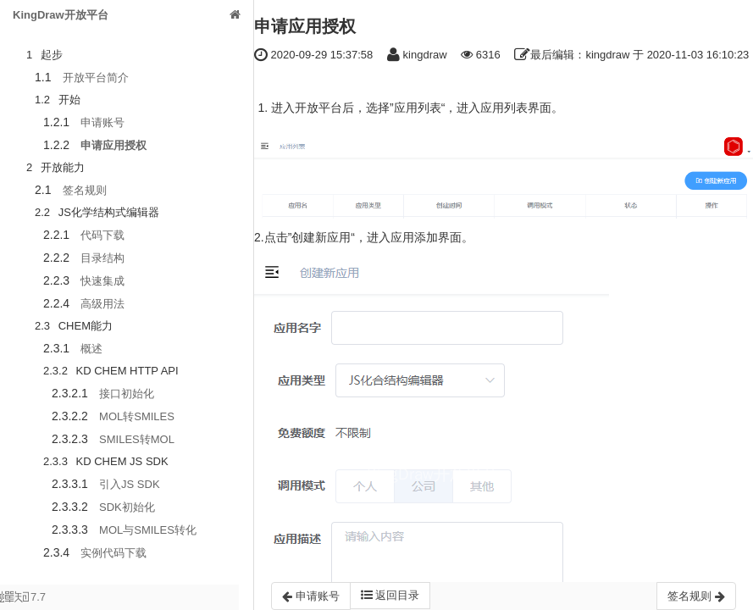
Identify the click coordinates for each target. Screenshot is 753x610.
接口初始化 (126, 393)
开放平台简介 (96, 77)
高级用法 (102, 303)
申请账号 (102, 122)
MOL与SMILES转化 (148, 530)
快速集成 (102, 280)
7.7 (23, 600)
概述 (91, 348)
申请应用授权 (113, 145)
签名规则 (85, 190)
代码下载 (102, 235)
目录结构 (102, 258)
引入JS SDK (129, 484)
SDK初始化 (127, 507)
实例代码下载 (113, 552)
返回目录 (390, 595)
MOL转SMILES (136, 416)
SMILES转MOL (136, 439)
